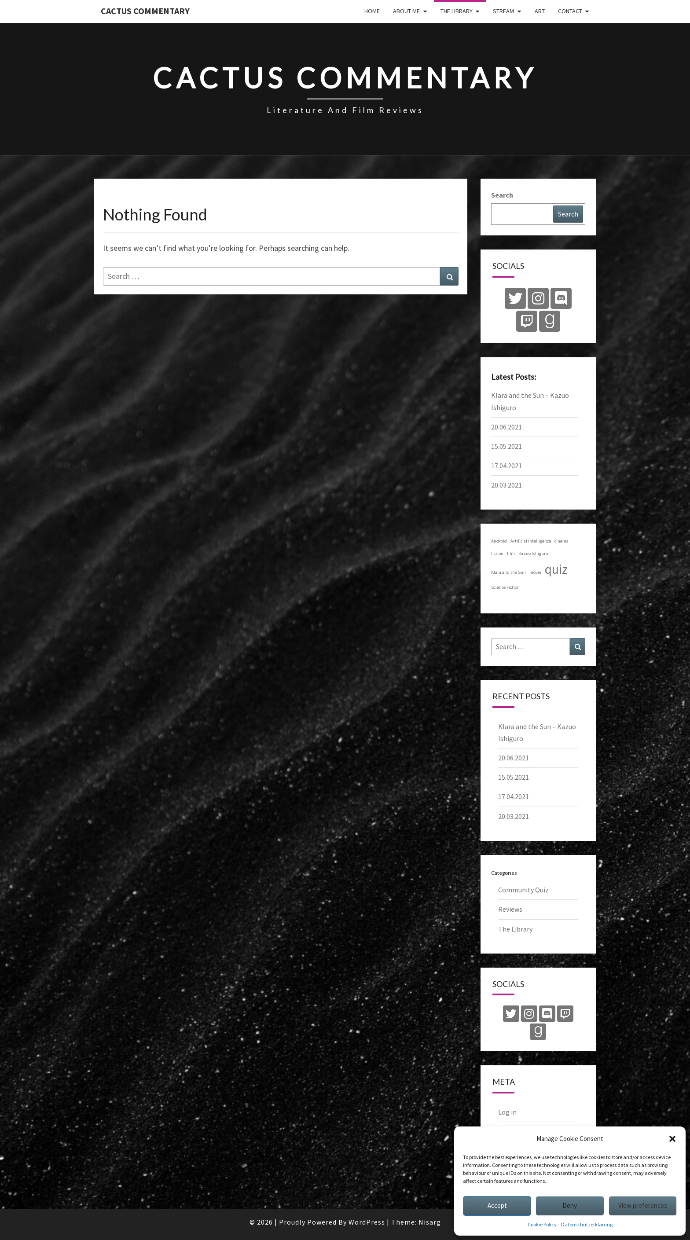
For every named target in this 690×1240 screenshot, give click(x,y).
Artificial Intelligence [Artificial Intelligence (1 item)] (530, 541)
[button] (672, 1138)
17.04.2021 (506, 465)
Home (372, 11)
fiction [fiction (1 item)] (497, 553)
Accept (497, 1205)
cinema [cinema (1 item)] (561, 541)
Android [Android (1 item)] (499, 541)
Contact (570, 11)
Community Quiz (523, 889)
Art (540, 11)
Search (502, 195)
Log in (507, 1112)
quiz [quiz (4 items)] (556, 569)
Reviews (510, 909)
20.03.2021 (506, 485)
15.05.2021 (506, 446)
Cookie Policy (542, 1224)
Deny (569, 1205)
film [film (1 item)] (511, 553)
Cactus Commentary (145, 10)
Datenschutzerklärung (587, 1224)
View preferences (642, 1205)
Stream (503, 11)
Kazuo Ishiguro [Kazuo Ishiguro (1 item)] (533, 553)
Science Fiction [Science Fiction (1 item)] (505, 587)
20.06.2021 (506, 426)
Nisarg (429, 1222)
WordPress (367, 1222)
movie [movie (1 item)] (535, 572)
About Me (406, 11)
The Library (456, 11)
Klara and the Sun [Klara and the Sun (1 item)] (508, 572)
